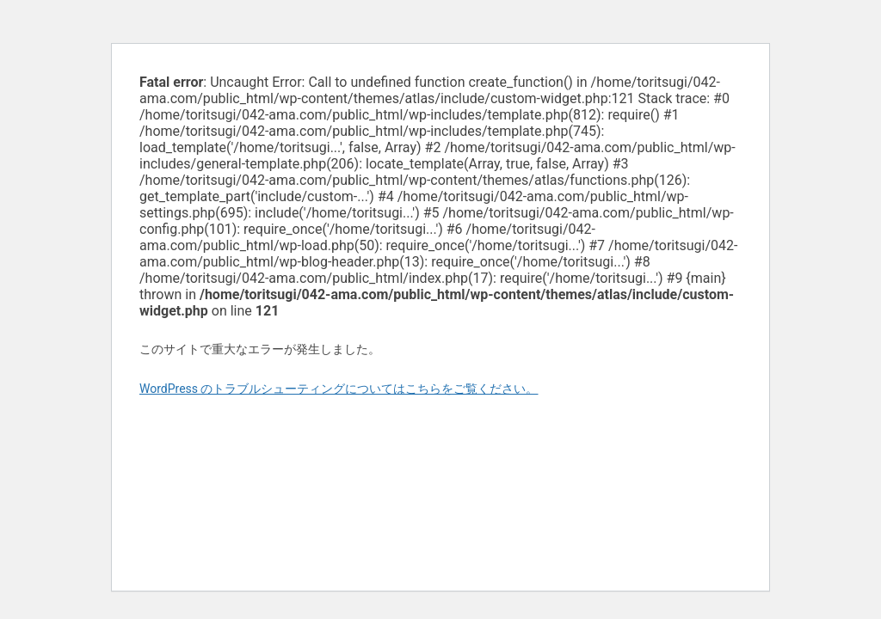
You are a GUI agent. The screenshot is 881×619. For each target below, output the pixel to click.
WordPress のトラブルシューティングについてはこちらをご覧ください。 (339, 388)
